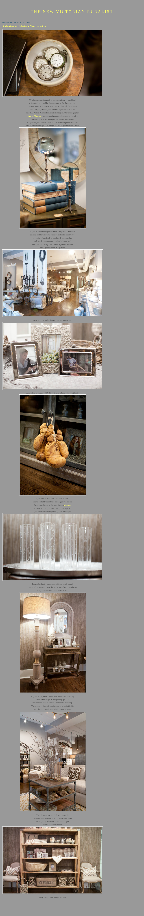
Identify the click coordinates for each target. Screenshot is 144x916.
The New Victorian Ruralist (72, 11)
